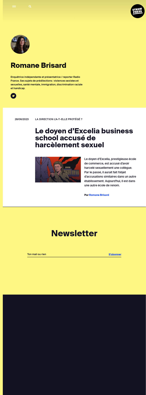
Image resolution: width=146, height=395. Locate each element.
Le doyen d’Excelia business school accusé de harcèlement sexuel (84, 138)
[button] (14, 6)
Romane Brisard (99, 195)
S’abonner (115, 254)
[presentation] (74, 266)
